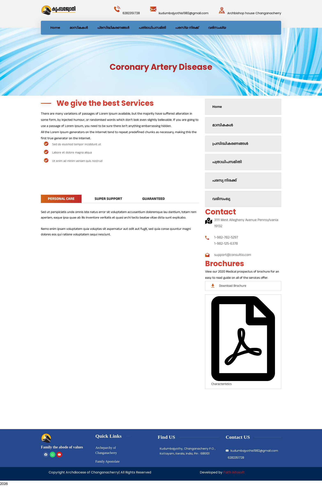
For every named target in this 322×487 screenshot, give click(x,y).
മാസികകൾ (222, 125)
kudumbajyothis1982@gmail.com (183, 13)
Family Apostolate (107, 461)
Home (217, 106)
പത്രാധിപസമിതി (227, 162)
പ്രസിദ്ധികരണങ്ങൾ (230, 143)
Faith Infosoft (234, 472)
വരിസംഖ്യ (221, 198)
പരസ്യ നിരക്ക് (224, 180)
